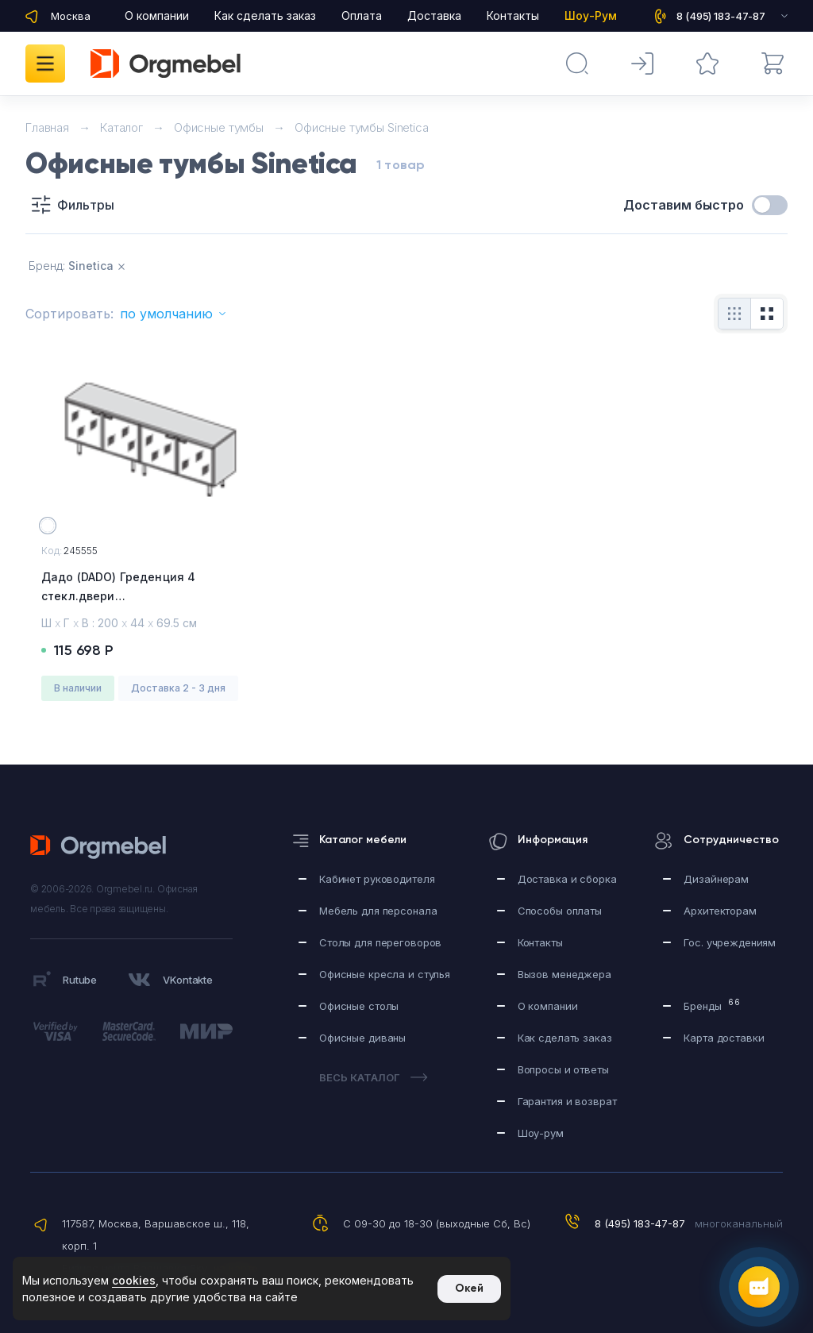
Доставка (434, 15)
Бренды (712, 1004)
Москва (71, 16)
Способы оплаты (560, 910)
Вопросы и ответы (563, 1069)
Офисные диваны (362, 1037)
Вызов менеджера (564, 974)
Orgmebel (102, 847)
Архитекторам (720, 910)
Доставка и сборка (567, 879)
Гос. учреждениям (730, 942)
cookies (134, 1280)
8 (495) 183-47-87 (640, 1223)
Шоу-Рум (590, 15)
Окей (469, 1288)
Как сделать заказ (265, 15)
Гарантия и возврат (567, 1101)
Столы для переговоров (380, 942)
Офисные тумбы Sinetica (362, 127)
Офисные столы (359, 1006)
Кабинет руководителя (376, 879)
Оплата (361, 15)
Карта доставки (724, 1037)
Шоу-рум (541, 1133)
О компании (157, 15)
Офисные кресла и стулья (384, 974)
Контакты (513, 15)
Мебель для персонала (378, 910)
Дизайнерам (716, 879)
